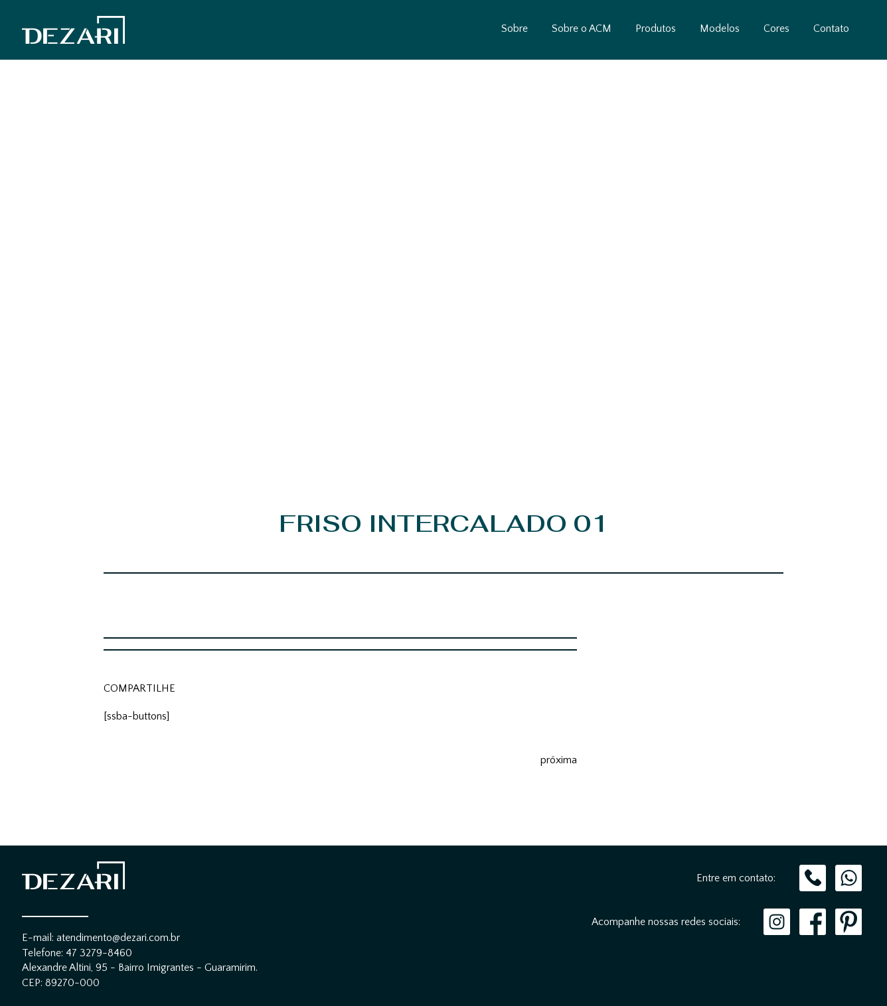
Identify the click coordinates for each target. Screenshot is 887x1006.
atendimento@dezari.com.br (118, 938)
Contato (831, 28)
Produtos (655, 28)
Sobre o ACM (581, 28)
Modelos (720, 28)
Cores (776, 28)
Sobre (514, 28)
